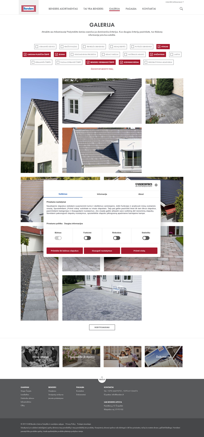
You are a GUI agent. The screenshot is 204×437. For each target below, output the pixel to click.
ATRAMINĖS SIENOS (47, 46)
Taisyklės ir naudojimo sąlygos (53, 424)
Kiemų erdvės (119, 46)
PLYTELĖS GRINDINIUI (143, 46)
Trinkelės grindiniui (95, 46)
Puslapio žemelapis (84, 424)
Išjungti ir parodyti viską (102, 69)
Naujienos (52, 391)
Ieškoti (181, 9)
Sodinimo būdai (131, 62)
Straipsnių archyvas (55, 394)
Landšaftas (25, 394)
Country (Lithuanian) (174, 2)
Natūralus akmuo (136, 54)
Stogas (164, 46)
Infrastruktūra (26, 402)
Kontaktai (80, 391)
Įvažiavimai (159, 54)
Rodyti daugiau (102, 327)
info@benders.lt (118, 394)
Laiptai (177, 54)
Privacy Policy (71, 424)
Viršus (102, 379)
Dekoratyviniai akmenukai (160, 62)
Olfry (23, 405)
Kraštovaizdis (70, 46)
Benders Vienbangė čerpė (102, 62)
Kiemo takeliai (112, 54)
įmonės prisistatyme (55, 398)
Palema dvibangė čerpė (70, 62)
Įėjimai (62, 54)
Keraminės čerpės (43, 62)
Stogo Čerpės (26, 391)
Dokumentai (81, 394)
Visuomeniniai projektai (85, 54)
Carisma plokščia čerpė (38, 54)
